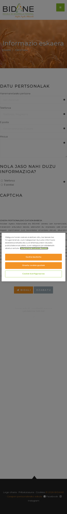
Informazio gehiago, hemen (34, 248)
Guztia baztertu (33, 257)
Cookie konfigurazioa (33, 274)
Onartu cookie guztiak (33, 265)
